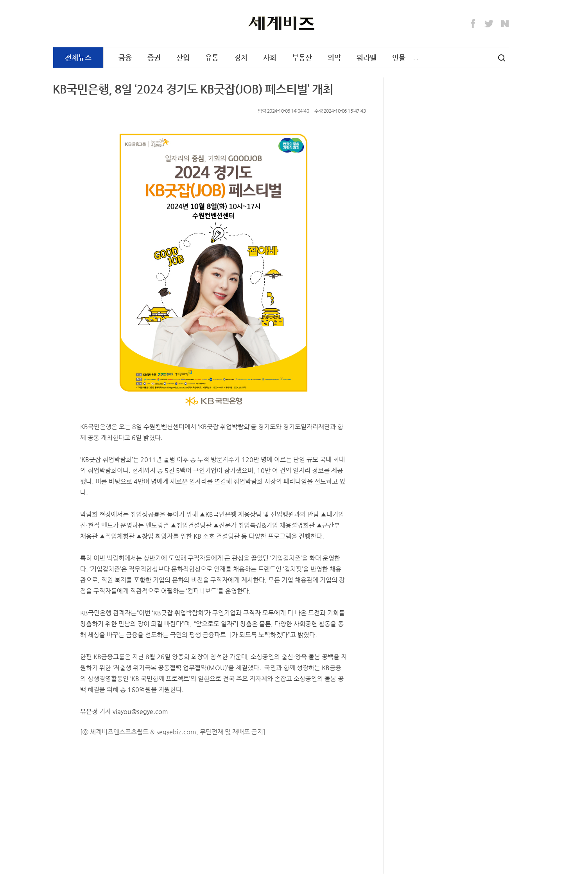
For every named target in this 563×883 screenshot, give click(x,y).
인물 (398, 57)
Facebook (473, 24)
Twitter (489, 24)
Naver (505, 24)
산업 (183, 57)
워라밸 (367, 57)
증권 (154, 57)
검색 (501, 57)
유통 (212, 57)
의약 (334, 57)
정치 (240, 57)
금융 (125, 57)
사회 (269, 57)
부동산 (302, 57)
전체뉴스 (78, 57)
